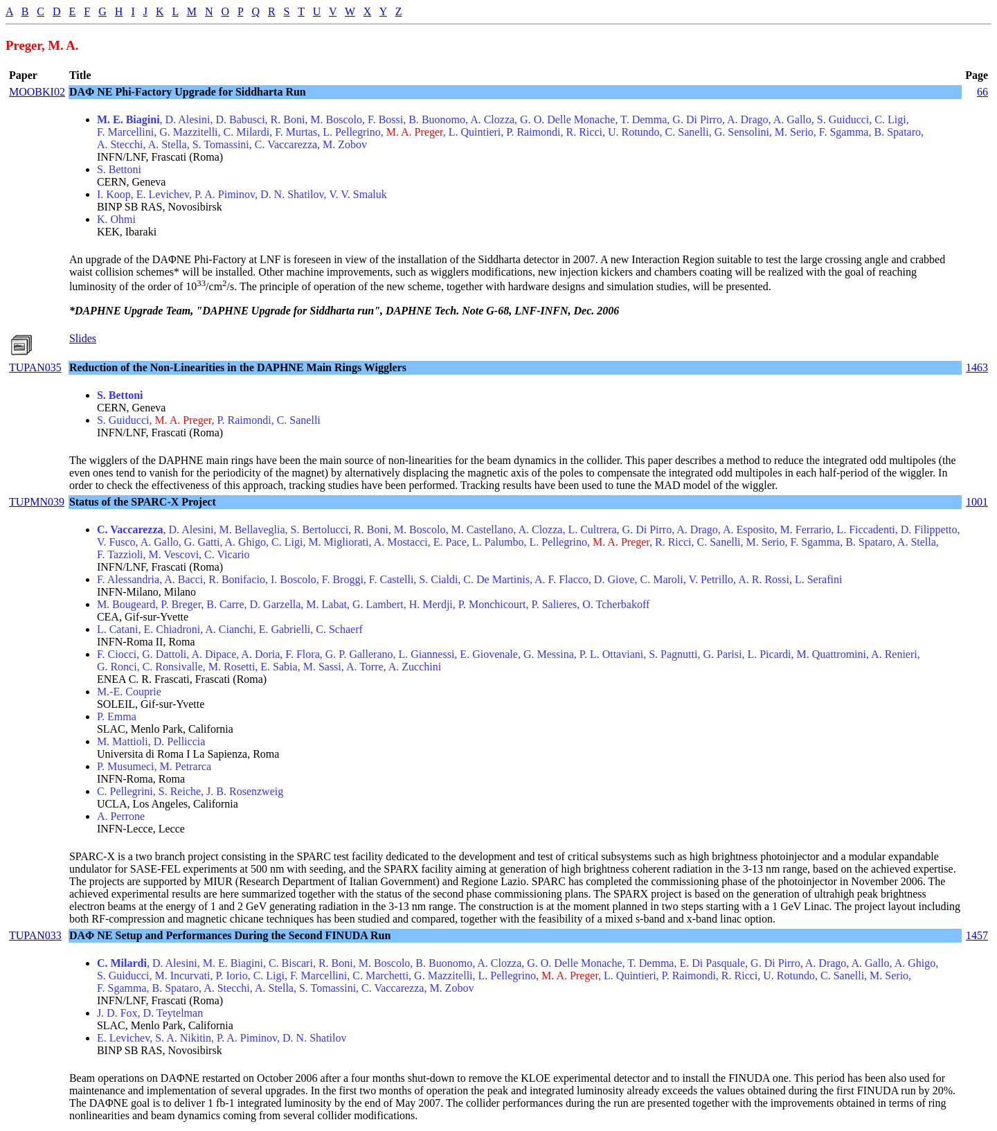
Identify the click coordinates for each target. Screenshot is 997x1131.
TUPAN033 (35, 935)
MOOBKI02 (37, 92)
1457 (977, 935)
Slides (82, 338)
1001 (977, 502)
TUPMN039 (36, 502)
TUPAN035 (35, 367)
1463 (977, 367)
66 (982, 92)
